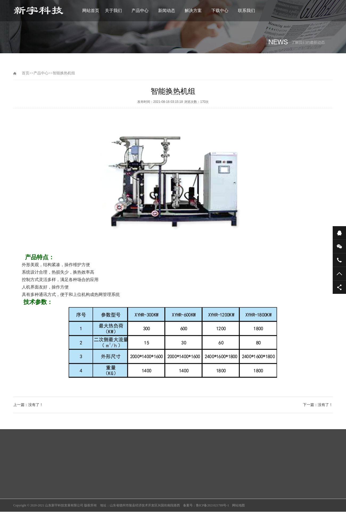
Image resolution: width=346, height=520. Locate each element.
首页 (25, 73)
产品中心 (140, 10)
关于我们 (113, 10)
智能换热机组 (64, 73)
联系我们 (246, 10)
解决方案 (193, 10)
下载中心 (219, 10)
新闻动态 (166, 10)
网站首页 (90, 10)
